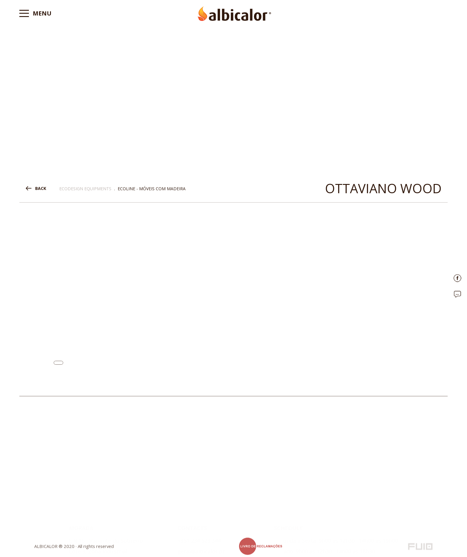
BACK (40, 188)
